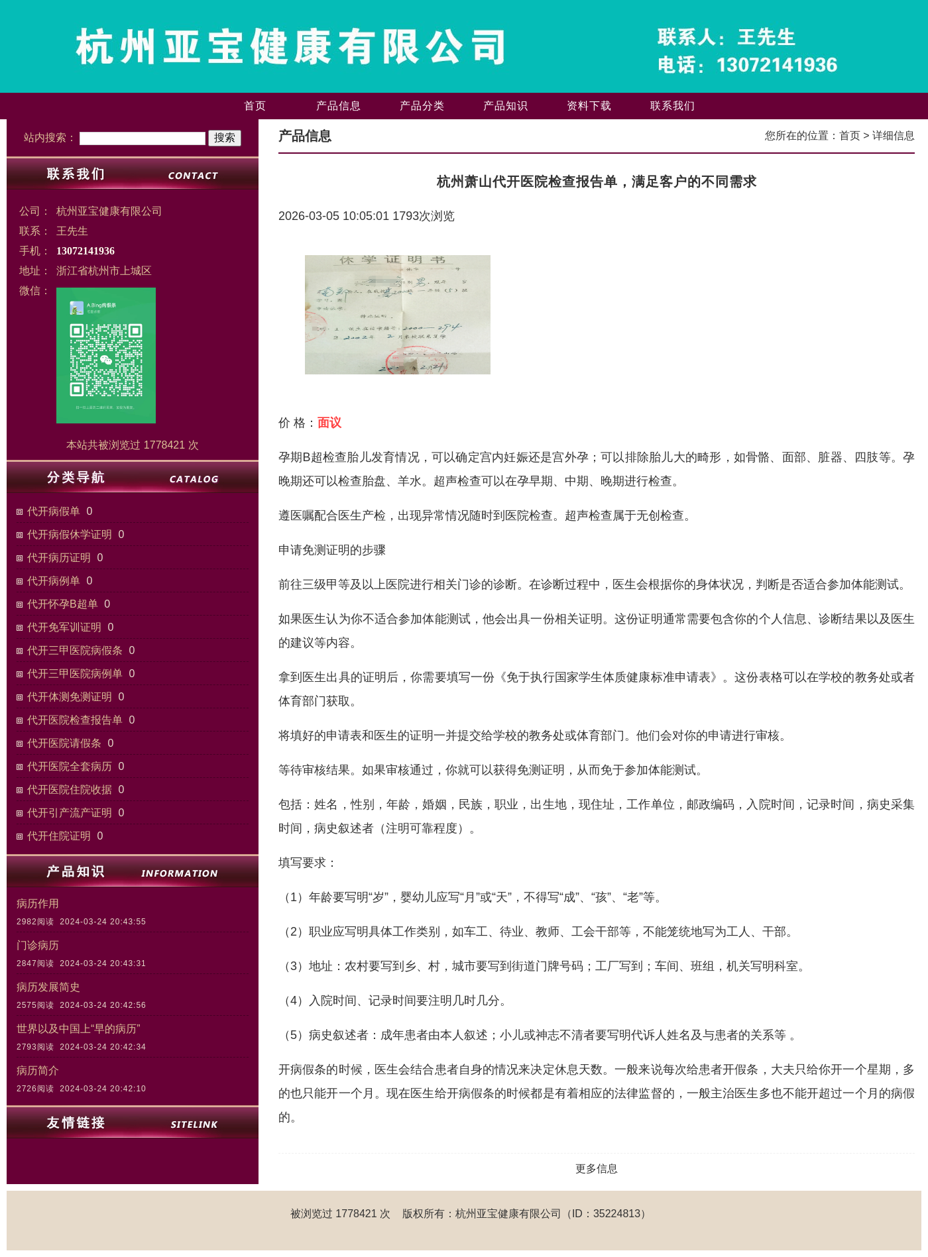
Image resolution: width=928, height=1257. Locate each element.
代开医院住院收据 (69, 789)
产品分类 (422, 105)
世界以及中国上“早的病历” (79, 1028)
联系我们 (672, 105)
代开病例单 (53, 580)
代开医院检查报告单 (75, 720)
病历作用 (38, 903)
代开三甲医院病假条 (75, 650)
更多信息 (596, 1168)
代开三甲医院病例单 (75, 673)
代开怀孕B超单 (62, 604)
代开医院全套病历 (69, 766)
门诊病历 (38, 945)
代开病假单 (53, 511)
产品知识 (505, 105)
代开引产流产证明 (69, 812)
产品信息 (338, 105)
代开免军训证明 (64, 627)
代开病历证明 (59, 557)
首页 (255, 105)
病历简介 (38, 1070)
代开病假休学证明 (69, 534)
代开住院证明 (59, 836)
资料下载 (589, 105)
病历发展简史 (48, 987)
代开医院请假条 (64, 743)
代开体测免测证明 (69, 696)
